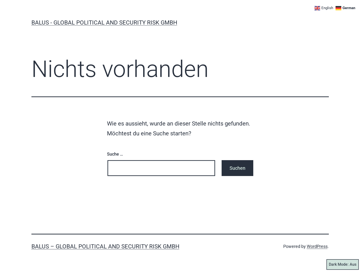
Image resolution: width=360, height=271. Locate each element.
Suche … (115, 154)
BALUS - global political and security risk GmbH (104, 22)
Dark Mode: (342, 264)
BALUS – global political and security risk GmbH (105, 246)
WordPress (317, 246)
